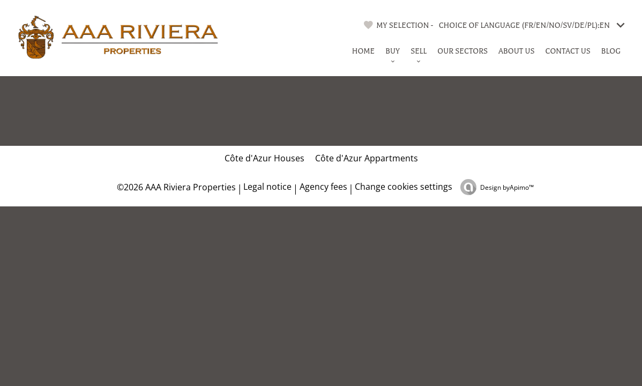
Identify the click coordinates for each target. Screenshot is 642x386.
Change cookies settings (403, 186)
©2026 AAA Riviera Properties (175, 187)
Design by (507, 187)
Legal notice (267, 186)
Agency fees (323, 186)
